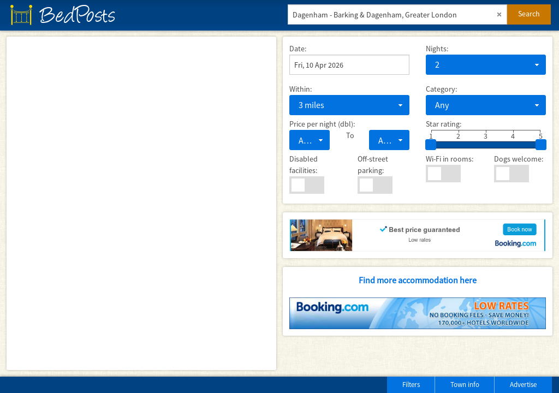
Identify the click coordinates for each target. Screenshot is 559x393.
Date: (297, 48)
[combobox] (486, 65)
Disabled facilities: (303, 164)
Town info (464, 384)
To (349, 135)
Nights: (437, 48)
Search (529, 14)
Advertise (523, 384)
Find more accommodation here (418, 280)
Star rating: (443, 124)
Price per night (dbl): (322, 124)
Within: (300, 89)
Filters (411, 384)
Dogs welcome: (518, 159)
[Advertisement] (136, 382)
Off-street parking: (373, 164)
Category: (441, 89)
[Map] (141, 203)
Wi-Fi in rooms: (449, 159)
